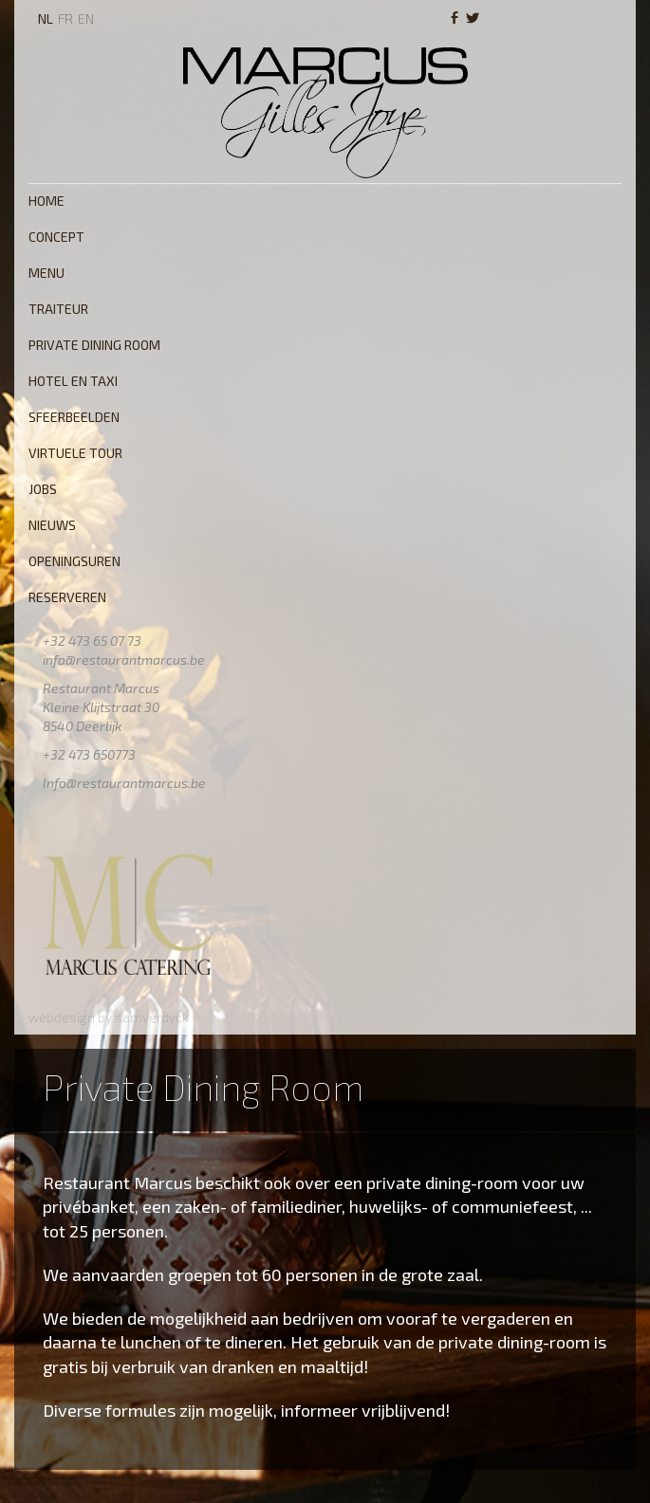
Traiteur (58, 309)
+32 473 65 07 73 (92, 640)
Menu (46, 273)
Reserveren (67, 597)
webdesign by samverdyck (108, 1017)
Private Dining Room (94, 345)
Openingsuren (74, 561)
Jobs (42, 489)
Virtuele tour (75, 453)
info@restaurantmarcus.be (124, 659)
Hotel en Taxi (73, 381)
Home (46, 200)
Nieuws (52, 525)
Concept (56, 237)
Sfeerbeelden (74, 417)
